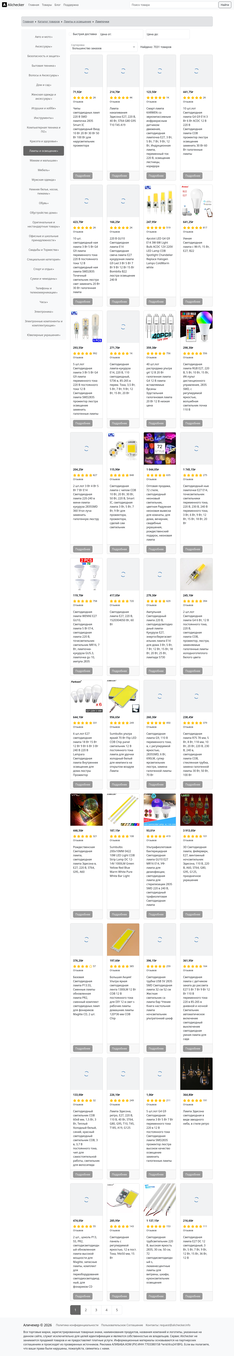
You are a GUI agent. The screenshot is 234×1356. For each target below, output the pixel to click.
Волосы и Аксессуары (43, 75)
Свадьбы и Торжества (43, 250)
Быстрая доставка (85, 34)
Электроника (42, 311)
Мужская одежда (43, 180)
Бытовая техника (43, 66)
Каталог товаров (49, 21)
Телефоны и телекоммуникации (43, 290)
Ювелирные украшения (43, 335)
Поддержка (71, 5)
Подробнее (82, 176)
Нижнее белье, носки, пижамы (43, 191)
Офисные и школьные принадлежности (43, 238)
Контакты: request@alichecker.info (168, 1325)
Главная (33, 5)
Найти (225, 5)
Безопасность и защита (42, 56)
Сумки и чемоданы (43, 279)
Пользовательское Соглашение (122, 1325)
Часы (43, 302)
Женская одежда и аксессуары (43, 96)
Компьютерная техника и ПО (43, 129)
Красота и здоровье (43, 141)
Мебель (43, 170)
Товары (47, 5)
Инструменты (43, 118)
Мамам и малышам (43, 160)
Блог (58, 5)
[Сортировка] (104, 47)
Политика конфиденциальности (77, 1325)
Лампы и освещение (77, 21)
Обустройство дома (43, 213)
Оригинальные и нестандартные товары (43, 224)
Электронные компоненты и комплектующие (44, 323)
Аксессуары (43, 46)
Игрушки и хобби (43, 108)
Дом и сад (43, 85)
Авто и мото (43, 37)
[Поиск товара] (174, 5)
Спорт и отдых (42, 269)
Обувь (43, 203)
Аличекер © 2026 (37, 1325)
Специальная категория (43, 259)
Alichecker (13, 4)
